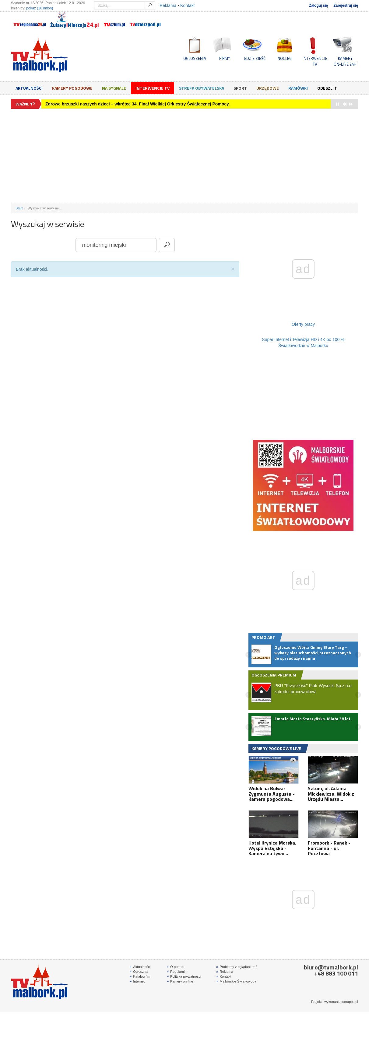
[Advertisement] (184, 155)
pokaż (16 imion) (39, 8)
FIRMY (224, 58)
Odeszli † (327, 88)
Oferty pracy (303, 324)
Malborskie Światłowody (236, 982)
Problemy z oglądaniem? (236, 967)
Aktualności (29, 88)
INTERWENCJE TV (315, 61)
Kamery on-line (180, 982)
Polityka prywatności (184, 977)
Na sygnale (114, 88)
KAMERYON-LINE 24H (345, 61)
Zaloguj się (318, 5)
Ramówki (298, 88)
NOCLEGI (285, 58)
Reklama (168, 5)
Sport (240, 88)
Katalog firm (140, 977)
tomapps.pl (349, 1002)
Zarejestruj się (345, 5)
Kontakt (187, 5)
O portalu (175, 967)
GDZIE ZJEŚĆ (254, 58)
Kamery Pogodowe (72, 88)
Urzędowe (267, 88)
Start (19, 208)
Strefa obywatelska (201, 88)
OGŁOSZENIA (194, 58)
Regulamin (177, 972)
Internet (137, 982)
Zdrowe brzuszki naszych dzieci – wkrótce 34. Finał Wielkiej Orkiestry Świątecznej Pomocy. (137, 104)
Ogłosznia (139, 972)
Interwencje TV (152, 88)
